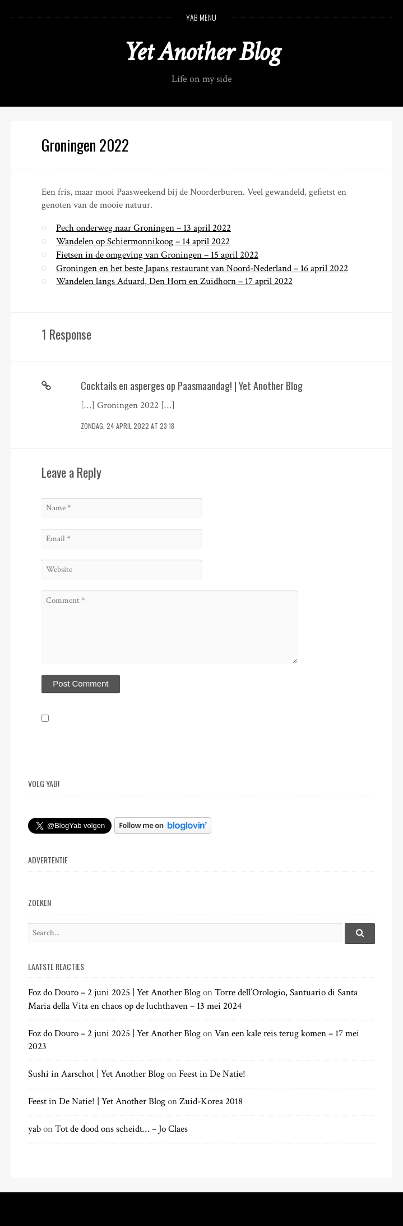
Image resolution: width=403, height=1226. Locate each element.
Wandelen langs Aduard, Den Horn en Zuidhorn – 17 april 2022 (174, 281)
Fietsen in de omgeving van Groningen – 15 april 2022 (157, 255)
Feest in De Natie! (212, 1074)
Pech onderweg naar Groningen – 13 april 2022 (143, 228)
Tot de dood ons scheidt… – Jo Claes (121, 1129)
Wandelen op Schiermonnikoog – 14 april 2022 (143, 241)
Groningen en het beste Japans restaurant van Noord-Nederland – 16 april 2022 (202, 268)
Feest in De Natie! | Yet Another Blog (96, 1101)
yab (34, 1129)
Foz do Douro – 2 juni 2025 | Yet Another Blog (114, 992)
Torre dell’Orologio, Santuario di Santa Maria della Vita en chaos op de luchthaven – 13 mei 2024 (193, 999)
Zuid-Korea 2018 (211, 1101)
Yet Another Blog (201, 52)
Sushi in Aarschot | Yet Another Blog (96, 1074)
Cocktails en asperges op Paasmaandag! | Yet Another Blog (192, 385)
